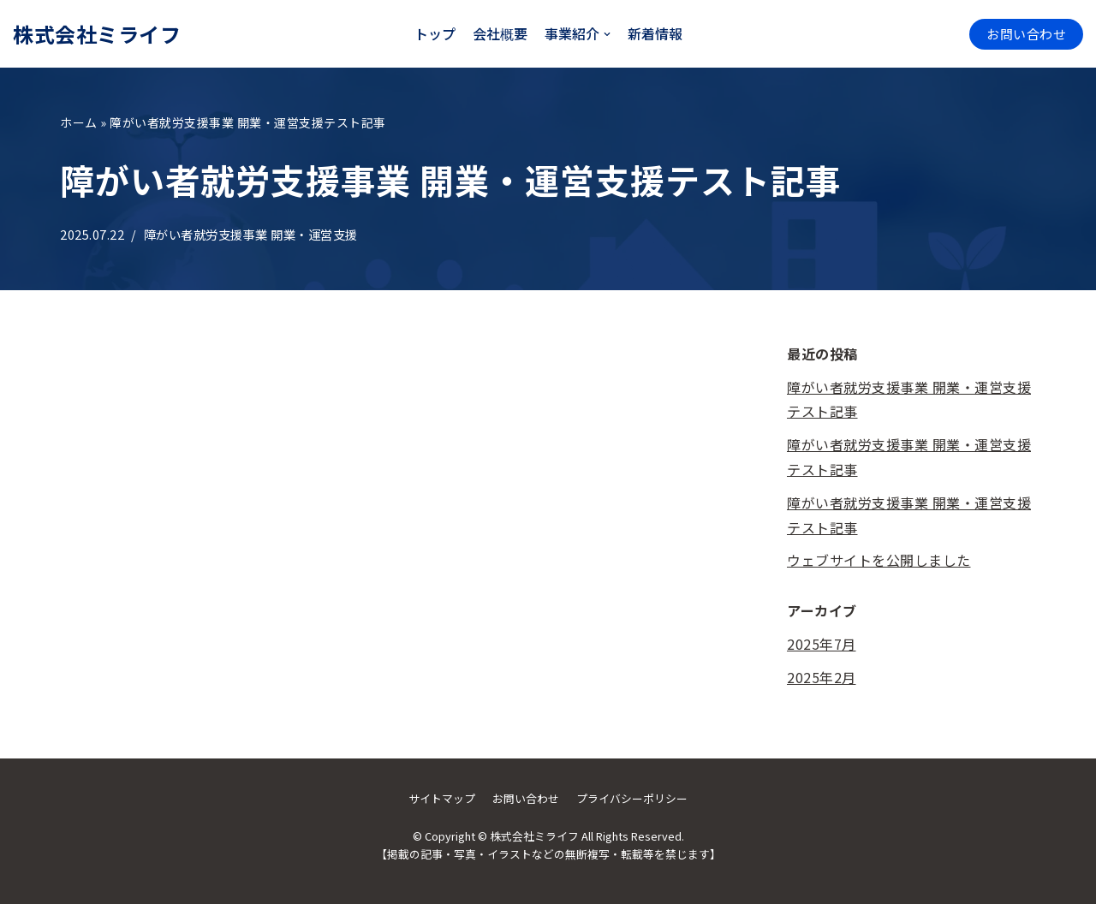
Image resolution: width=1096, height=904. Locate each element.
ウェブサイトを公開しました (879, 560)
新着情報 (655, 33)
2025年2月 (821, 677)
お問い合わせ (1026, 34)
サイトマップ (441, 798)
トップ (435, 33)
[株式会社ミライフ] (97, 33)
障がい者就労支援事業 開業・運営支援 (251, 234)
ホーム (79, 122)
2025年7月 (821, 643)
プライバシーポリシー (632, 798)
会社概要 (500, 33)
